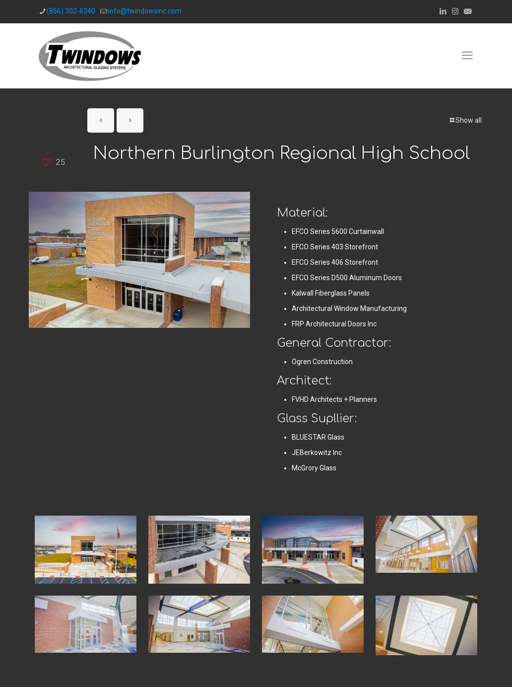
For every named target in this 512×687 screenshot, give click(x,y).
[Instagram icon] (455, 11)
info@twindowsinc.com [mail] (145, 11)
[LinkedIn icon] (443, 11)
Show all (465, 120)
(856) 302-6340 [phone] (71, 11)
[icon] (467, 11)
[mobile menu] (467, 55)
